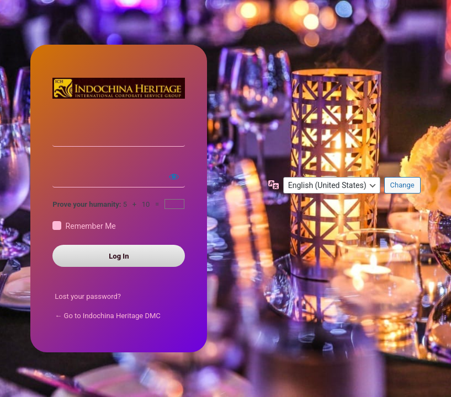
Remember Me (91, 226)
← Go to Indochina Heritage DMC (107, 316)
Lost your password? (88, 296)
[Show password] (174, 176)
